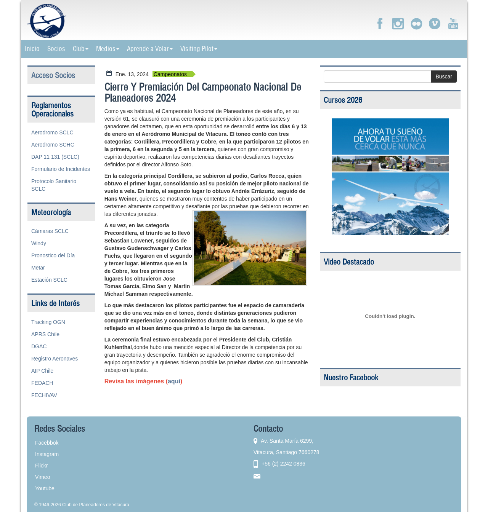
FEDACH (42, 383)
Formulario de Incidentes (60, 169)
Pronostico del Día (53, 255)
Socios (56, 49)
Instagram (47, 454)
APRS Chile (45, 334)
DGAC (39, 346)
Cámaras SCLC (50, 231)
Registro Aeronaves (54, 359)
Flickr (41, 466)
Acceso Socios (53, 75)
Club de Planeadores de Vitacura (95, 504)
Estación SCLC (49, 280)
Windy (38, 243)
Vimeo (42, 477)
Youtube (45, 488)
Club (80, 49)
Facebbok (46, 443)
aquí (174, 381)
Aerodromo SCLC (52, 132)
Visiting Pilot (198, 49)
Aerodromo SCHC (52, 145)
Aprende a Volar (150, 49)
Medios (107, 49)
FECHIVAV (44, 395)
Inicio (32, 49)
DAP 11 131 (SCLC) (55, 157)
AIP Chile (42, 371)
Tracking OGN (48, 322)
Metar (38, 268)
